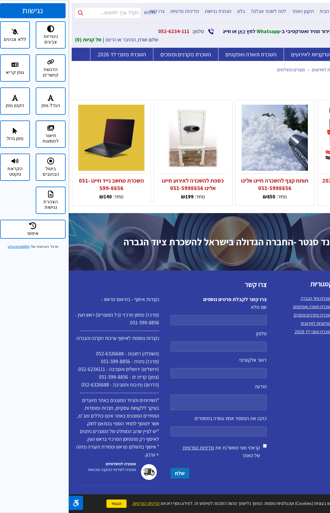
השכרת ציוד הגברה (299, 54)
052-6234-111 (105, 31)
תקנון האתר (234, 11)
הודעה (150, 396)
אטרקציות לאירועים (243, 54)
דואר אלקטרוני (150, 367)
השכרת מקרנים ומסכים (117, 54)
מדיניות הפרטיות (129, 447)
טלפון (150, 341)
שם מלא (150, 314)
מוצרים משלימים (222, 70)
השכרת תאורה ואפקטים (182, 54)
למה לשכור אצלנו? (200, 11)
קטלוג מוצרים (293, 70)
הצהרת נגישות (149, 11)
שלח (111, 473)
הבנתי (48, 503)
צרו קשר (88, 11)
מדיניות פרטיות (115, 11)
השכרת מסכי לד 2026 (53, 53)
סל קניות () (19, 39)
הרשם (42, 39)
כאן (173, 31)
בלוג (172, 11)
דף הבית (259, 11)
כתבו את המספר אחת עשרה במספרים (150, 426)
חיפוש (80, 12)
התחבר (60, 39)
